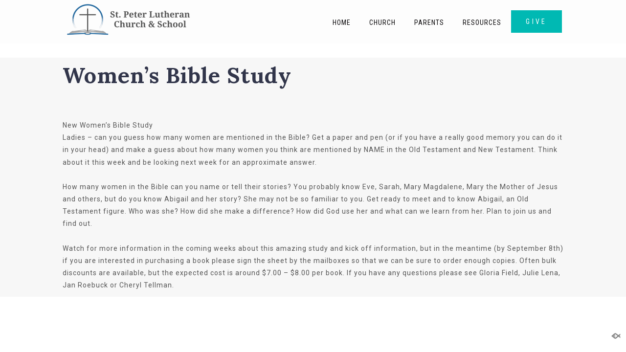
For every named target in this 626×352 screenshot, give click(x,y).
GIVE (536, 21)
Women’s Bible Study (177, 75)
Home (342, 22)
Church (382, 22)
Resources (482, 22)
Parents (429, 22)
